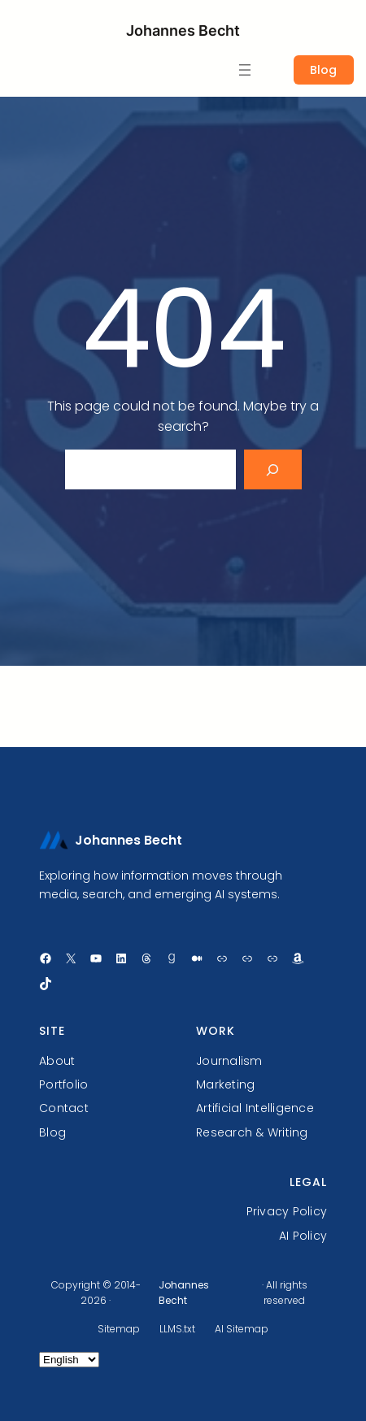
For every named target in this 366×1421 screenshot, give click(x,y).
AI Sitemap (241, 1329)
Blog (323, 70)
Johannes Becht (183, 30)
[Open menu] (245, 70)
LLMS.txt (177, 1329)
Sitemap (119, 1329)
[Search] (273, 469)
